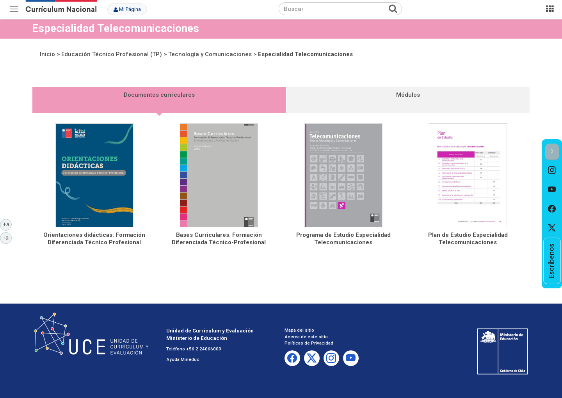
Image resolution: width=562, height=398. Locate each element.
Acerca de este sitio (306, 336)
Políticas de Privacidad (309, 343)
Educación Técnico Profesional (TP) (111, 54)
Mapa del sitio (299, 330)
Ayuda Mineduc (182, 359)
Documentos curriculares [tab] (159, 94)
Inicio (47, 54)
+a (7, 224)
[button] (552, 152)
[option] (552, 170)
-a (7, 237)
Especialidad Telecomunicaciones (305, 54)
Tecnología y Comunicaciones (210, 54)
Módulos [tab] (408, 94)
